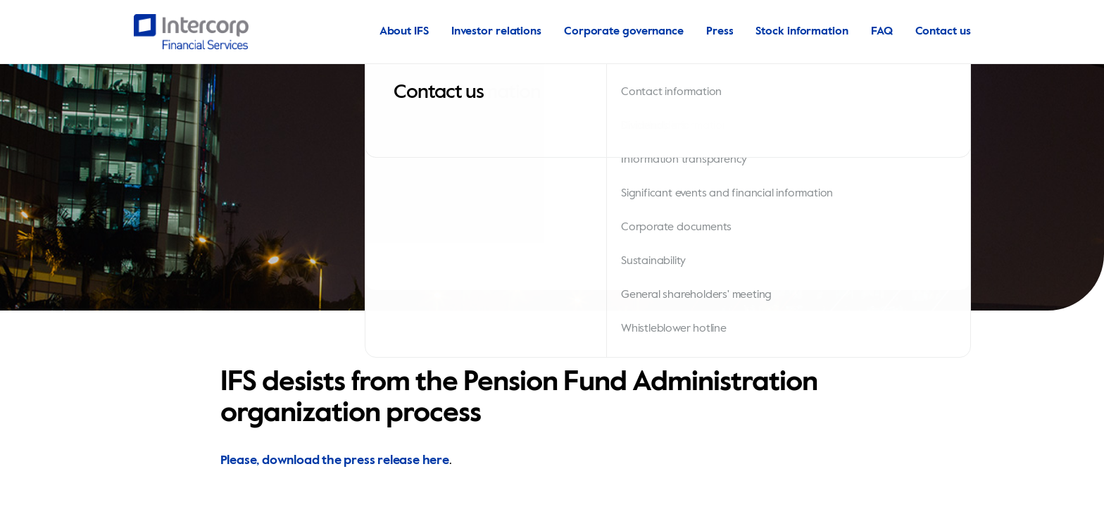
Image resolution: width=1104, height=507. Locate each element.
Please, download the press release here (334, 460)
